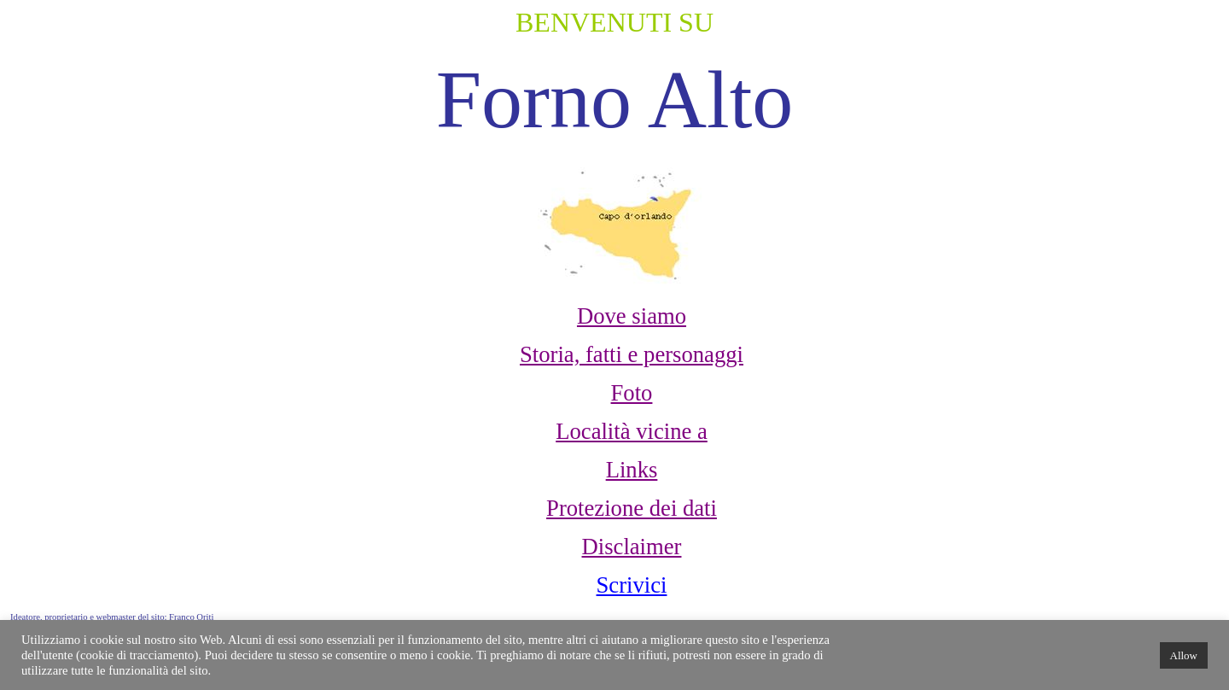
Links (632, 469)
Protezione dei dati (631, 508)
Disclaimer (632, 546)
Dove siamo (631, 316)
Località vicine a (632, 431)
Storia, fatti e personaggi (631, 354)
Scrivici (632, 585)
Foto (632, 393)
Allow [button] (1184, 655)
